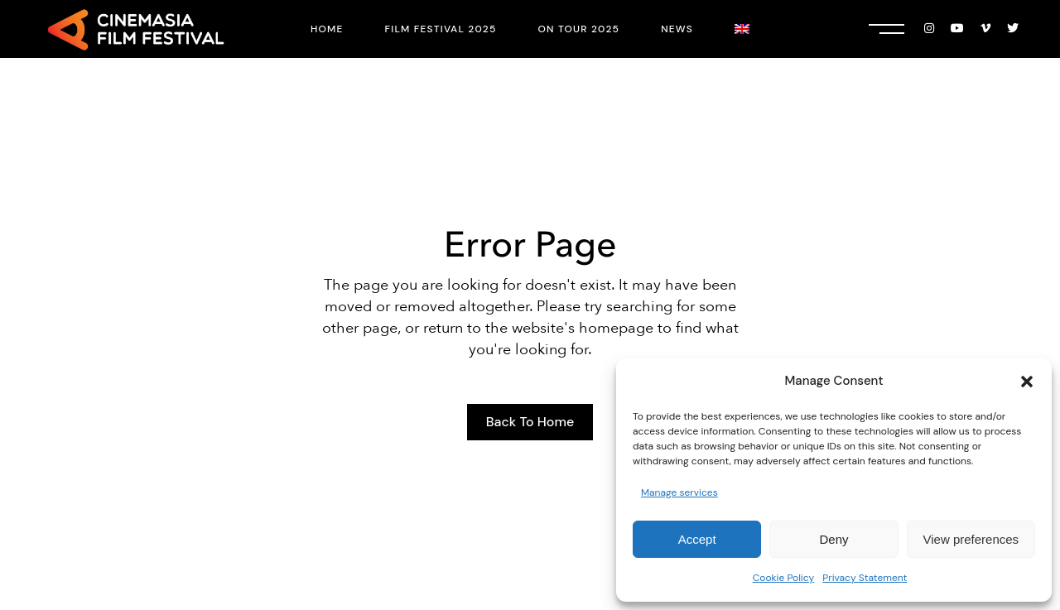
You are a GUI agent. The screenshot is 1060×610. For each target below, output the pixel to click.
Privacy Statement (864, 577)
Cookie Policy (784, 577)
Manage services (679, 492)
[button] (1027, 381)
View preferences (971, 539)
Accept (697, 539)
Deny (833, 539)
